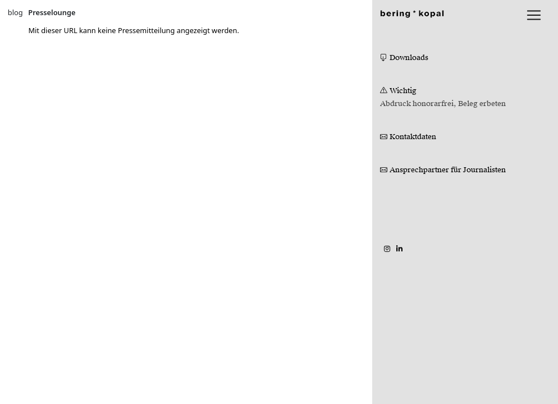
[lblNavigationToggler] (534, 15)
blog (15, 12)
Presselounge (51, 12)
